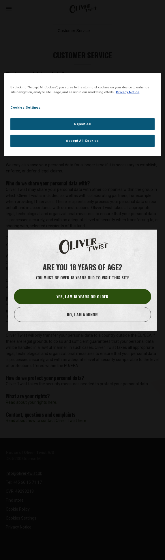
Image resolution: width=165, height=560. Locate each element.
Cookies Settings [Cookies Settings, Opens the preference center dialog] (25, 107)
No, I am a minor (82, 314)
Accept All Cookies (82, 141)
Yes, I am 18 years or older (82, 296)
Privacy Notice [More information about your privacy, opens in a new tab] (127, 92)
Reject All (82, 124)
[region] (82, 114)
